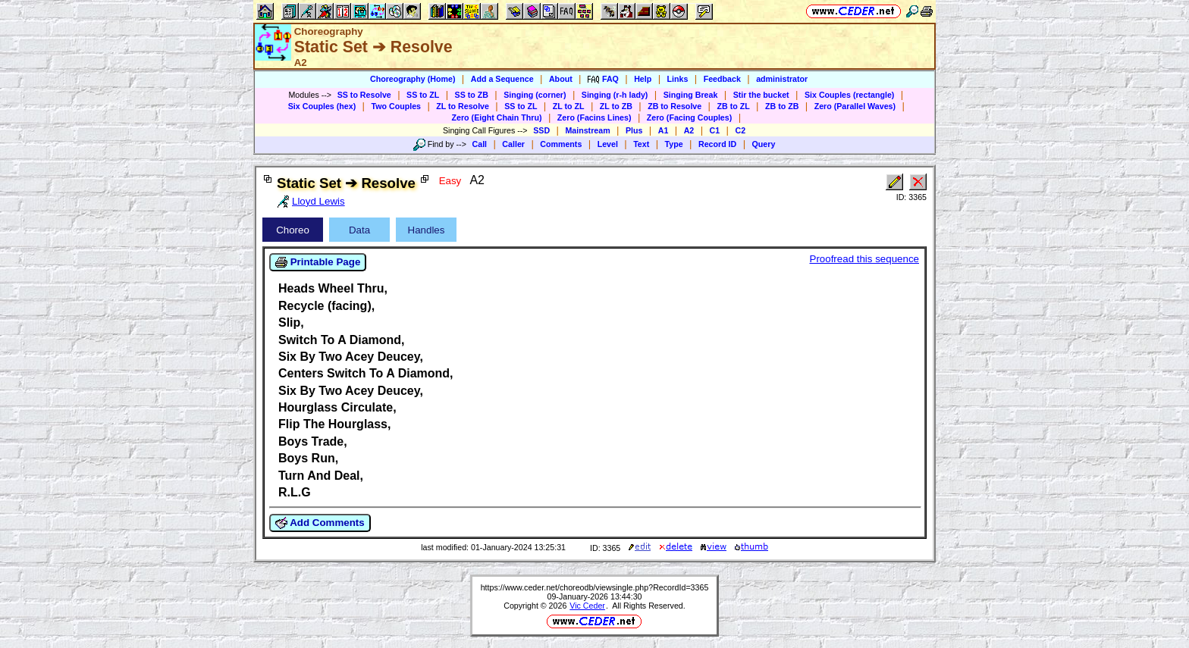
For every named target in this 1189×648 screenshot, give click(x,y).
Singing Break (691, 94)
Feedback (722, 78)
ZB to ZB (781, 106)
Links (678, 78)
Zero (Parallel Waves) (855, 106)
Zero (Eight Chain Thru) (497, 117)
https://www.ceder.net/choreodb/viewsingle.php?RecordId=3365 (595, 587)
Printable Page (317, 262)
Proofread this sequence (864, 259)
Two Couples (396, 106)
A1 (663, 130)
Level (608, 144)
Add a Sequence (502, 78)
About (561, 78)
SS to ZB (471, 94)
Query (764, 144)
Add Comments (320, 523)
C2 (740, 130)
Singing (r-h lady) (615, 94)
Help (642, 78)
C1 (715, 130)
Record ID (717, 144)
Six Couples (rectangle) (849, 94)
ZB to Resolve (674, 106)
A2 (689, 130)
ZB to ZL (733, 106)
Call (480, 144)
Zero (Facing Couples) (690, 117)
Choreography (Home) (413, 78)
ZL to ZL (569, 106)
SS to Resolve (364, 94)
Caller (513, 144)
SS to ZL (422, 94)
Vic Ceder (587, 605)
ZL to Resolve (462, 106)
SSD (541, 130)
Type (674, 144)
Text (641, 144)
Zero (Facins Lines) (594, 117)
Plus (634, 130)
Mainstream (587, 130)
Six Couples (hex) (322, 106)
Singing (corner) (535, 94)
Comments (561, 144)
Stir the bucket (761, 94)
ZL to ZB (616, 106)
